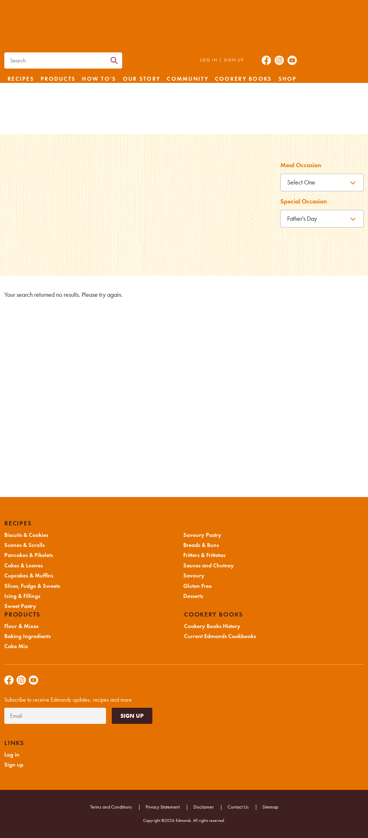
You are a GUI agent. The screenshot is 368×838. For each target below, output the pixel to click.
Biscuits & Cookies (26, 535)
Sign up (234, 59)
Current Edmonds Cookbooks (220, 636)
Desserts (193, 596)
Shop (288, 79)
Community (187, 79)
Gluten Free (197, 586)
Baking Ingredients (27, 636)
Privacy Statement (163, 807)
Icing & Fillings (22, 596)
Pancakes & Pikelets (28, 555)
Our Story (142, 79)
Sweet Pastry (20, 606)
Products (58, 79)
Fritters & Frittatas (204, 555)
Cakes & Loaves (23, 565)
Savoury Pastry (202, 535)
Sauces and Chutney (208, 565)
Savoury (193, 575)
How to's (99, 79)
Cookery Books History (212, 626)
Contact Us (238, 807)
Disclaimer (203, 807)
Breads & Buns (201, 545)
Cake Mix (16, 646)
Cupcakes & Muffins (28, 575)
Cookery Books (243, 79)
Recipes (21, 79)
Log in (208, 59)
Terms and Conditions (111, 807)
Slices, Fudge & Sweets (32, 586)
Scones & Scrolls (24, 545)
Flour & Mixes (21, 626)
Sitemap (270, 807)
